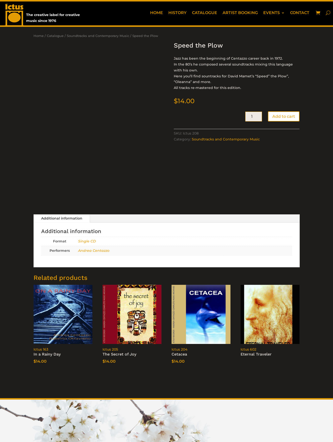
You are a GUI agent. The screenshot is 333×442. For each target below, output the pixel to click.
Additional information (61, 218)
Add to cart (283, 116)
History (177, 13)
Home (156, 13)
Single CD (87, 241)
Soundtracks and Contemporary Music (98, 36)
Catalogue (204, 13)
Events (271, 13)
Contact (299, 13)
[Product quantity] (253, 116)
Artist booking (240, 13)
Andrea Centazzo (93, 250)
